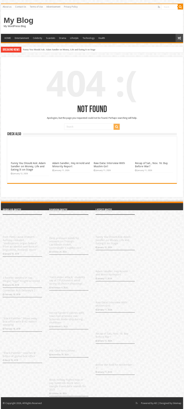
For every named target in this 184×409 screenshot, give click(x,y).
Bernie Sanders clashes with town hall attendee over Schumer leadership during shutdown (66, 317)
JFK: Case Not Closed (62, 350)
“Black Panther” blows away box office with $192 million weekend (20, 321)
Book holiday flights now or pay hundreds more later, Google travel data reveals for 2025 (67, 384)
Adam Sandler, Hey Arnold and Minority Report (71, 165)
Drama (62, 38)
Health (101, 38)
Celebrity (37, 38)
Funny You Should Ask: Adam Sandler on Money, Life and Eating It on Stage (59, 49)
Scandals (50, 38)
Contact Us (20, 7)
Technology (88, 38)
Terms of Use (36, 7)
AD (155, 403)
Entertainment (22, 38)
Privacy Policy (71, 7)
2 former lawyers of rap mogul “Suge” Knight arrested (21, 279)
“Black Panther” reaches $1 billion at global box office (19, 354)
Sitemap (177, 403)
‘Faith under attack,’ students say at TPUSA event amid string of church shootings (67, 280)
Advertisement (53, 7)
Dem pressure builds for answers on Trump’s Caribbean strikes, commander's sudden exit (65, 243)
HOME (7, 38)
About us (7, 7)
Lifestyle (74, 38)
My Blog (18, 20)
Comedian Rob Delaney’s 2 (19, 290)
